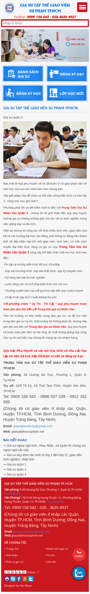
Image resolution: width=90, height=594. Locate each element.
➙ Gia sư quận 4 (14, 474)
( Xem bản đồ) (55, 501)
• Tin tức (50, 555)
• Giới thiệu (11, 555)
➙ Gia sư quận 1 (14, 464)
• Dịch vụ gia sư (13, 562)
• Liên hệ (50, 562)
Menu (82, 7)
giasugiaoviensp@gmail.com (32, 426)
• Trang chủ (11, 548)
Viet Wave (26, 585)
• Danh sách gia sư (56, 548)
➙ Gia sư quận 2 (14, 469)
